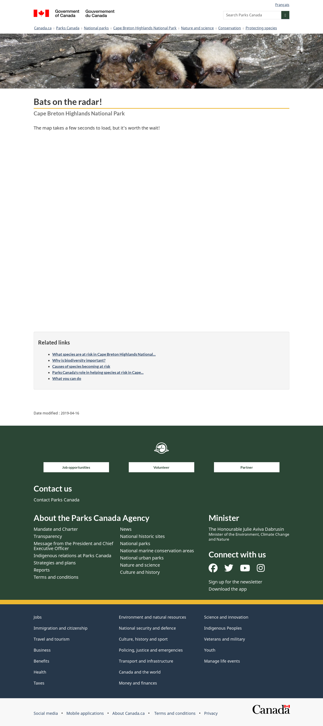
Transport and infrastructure (146, 661)
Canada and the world (140, 672)
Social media (46, 713)
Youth (209, 650)
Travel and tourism (52, 639)
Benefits (41, 661)
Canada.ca (43, 28)
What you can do (66, 378)
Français (282, 4)
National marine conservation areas (157, 551)
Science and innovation (226, 617)
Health (40, 672)
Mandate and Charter (56, 529)
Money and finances (138, 683)
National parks (96, 28)
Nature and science (197, 28)
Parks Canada (67, 28)
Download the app (228, 589)
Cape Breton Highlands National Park (145, 28)
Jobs (38, 617)
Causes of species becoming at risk (81, 366)
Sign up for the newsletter (235, 582)
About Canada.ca (128, 713)
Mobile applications (85, 713)
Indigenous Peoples (223, 628)
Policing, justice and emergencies (151, 650)
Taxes (39, 683)
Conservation (229, 28)
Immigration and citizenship (60, 628)
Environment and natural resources (152, 617)
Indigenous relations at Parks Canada (72, 556)
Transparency (48, 536)
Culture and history (140, 572)
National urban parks (142, 558)
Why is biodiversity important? (78, 360)
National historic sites (142, 536)
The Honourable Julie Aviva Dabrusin (249, 534)
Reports (42, 570)
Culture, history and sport (143, 639)
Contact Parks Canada (56, 500)
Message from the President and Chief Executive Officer (73, 545)
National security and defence (147, 628)
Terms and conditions (56, 577)
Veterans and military (224, 639)
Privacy (211, 713)
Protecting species (261, 28)
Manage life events (222, 661)
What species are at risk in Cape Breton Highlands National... (104, 354)
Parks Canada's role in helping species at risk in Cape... (98, 372)
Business (42, 650)
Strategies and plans (55, 563)
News (126, 529)
